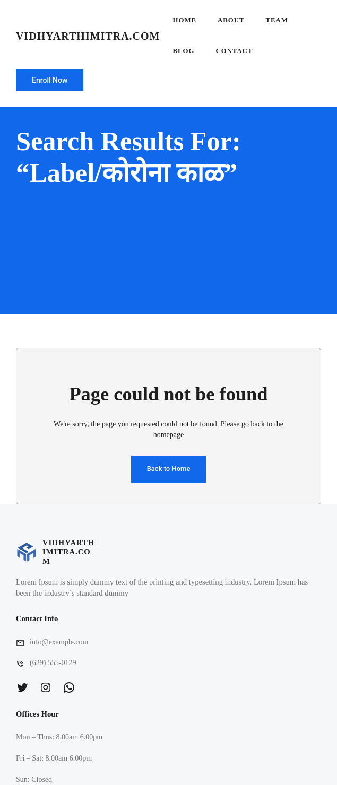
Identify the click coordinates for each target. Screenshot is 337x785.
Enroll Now (49, 80)
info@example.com (59, 642)
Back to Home (169, 469)
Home (184, 20)
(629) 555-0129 (53, 663)
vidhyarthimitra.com (88, 36)
